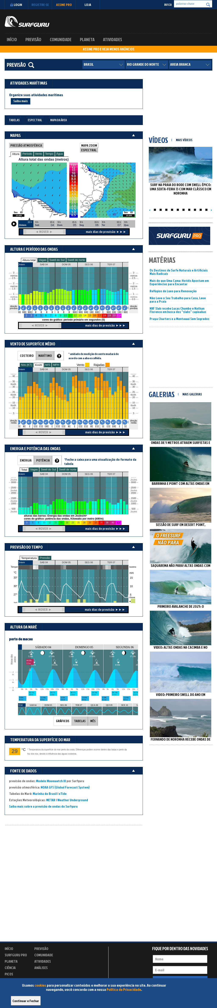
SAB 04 (44, 562)
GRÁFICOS (62, 721)
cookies (40, 985)
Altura (15, 154)
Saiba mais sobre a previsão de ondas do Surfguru (43, 806)
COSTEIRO (27, 355)
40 (133, 376)
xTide (63, 793)
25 (133, 392)
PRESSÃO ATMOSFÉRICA (26, 145)
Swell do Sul (57, 259)
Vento (38, 153)
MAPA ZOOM (89, 145)
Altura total (29, 260)
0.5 (13, 299)
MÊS (93, 721)
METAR (50, 800)
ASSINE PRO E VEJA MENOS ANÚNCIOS (108, 49)
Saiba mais (20, 101)
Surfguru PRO (16, 955)
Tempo (49, 153)
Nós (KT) (26, 364)
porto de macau (21, 639)
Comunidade (60, 39)
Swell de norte (76, 259)
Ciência (10, 967)
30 (133, 387)
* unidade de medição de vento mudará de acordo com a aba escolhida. (93, 356)
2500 (13, 488)
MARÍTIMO (45, 355)
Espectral (35, 120)
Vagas (42, 259)
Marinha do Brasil (45, 793)
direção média (133, 422)
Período (27, 153)
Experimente (43, 974)
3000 (13, 482)
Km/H (38, 365)
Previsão (33, 39)
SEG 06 (89, 562)
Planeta (87, 39)
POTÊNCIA (43, 460)
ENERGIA (26, 460)
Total (24, 469)
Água (59, 153)
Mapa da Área (58, 120)
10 (133, 408)
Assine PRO (64, 4)
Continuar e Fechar (26, 1000)
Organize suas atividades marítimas (36, 95)
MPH (56, 364)
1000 (13, 503)
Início (12, 39)
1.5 (13, 289)
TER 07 (111, 562)
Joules (13, 511)
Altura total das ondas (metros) (43, 159)
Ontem (21, 562)
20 (133, 397)
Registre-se (40, 4)
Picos (9, 974)
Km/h (133, 405)
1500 (13, 498)
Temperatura (29, 558)
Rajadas (99, 365)
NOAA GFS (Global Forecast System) (65, 787)
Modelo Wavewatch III (51, 781)
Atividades (112, 39)
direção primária (13, 307)
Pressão (45, 557)
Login (15, 4)
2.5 (13, 278)
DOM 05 (66, 562)
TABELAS (80, 721)
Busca (168, 5)
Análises (41, 967)
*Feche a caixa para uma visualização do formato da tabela (100, 461)
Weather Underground (72, 800)
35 (133, 381)
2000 (13, 493)
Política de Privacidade (124, 989)
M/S (47, 364)
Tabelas (14, 120)
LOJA (88, 4)
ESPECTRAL (89, 150)
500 (13, 509)
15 (133, 403)
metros (13, 297)
